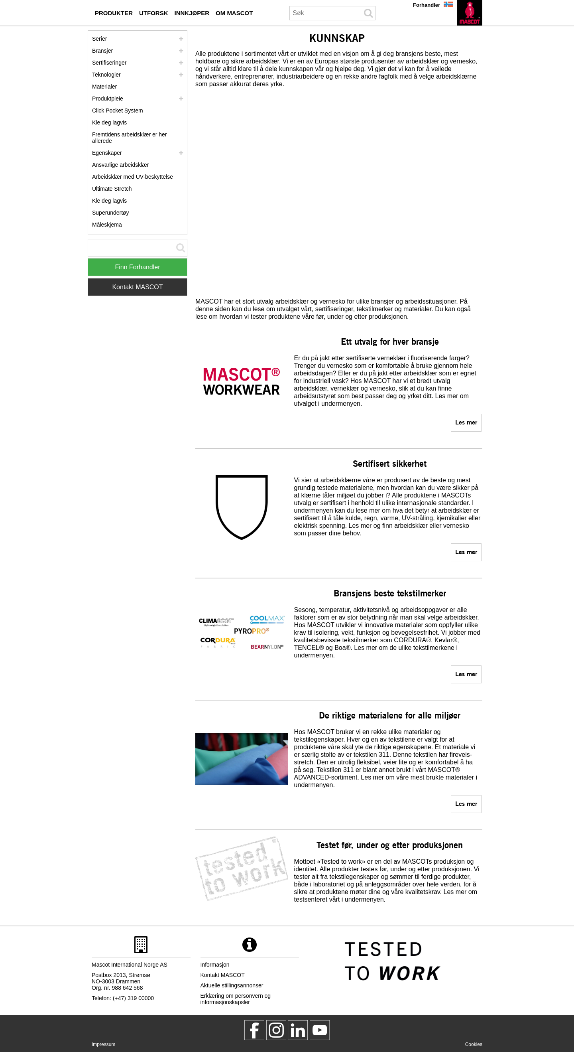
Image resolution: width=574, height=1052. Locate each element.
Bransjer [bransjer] (102, 50)
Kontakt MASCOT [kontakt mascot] (223, 975)
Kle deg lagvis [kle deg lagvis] (109, 122)
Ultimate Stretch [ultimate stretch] (112, 189)
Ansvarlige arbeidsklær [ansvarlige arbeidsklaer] (120, 165)
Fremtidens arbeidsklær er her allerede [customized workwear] (129, 137)
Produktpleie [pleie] (107, 98)
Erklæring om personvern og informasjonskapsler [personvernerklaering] (236, 999)
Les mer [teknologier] (466, 673)
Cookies (473, 1044)
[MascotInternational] (320, 1030)
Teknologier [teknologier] (106, 74)
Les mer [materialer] (466, 803)
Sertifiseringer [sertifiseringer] (109, 62)
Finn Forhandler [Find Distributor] (137, 267)
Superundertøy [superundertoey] (110, 212)
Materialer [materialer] (104, 86)
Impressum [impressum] (103, 1044)
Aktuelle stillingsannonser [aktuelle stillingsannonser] (232, 985)
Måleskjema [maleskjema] (107, 224)
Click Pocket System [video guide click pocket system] (117, 110)
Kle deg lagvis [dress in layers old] (109, 200)
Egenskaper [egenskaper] (107, 153)
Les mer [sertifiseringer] (466, 551)
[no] (469, 13)
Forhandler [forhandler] (426, 5)
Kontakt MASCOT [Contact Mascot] (137, 287)
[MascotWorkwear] (254, 1030)
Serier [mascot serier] (99, 39)
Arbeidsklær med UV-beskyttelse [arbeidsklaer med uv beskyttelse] (132, 177)
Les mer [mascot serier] (466, 422)
